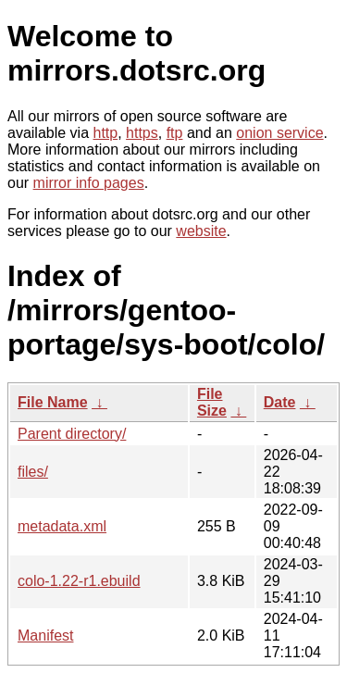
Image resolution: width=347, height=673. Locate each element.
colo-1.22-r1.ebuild (79, 581)
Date (280, 402)
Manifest (45, 635)
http (105, 133)
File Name (53, 402)
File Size (212, 402)
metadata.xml (62, 526)
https (142, 133)
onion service (279, 133)
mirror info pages (88, 183)
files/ (33, 472)
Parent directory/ (72, 434)
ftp (175, 133)
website (201, 231)
